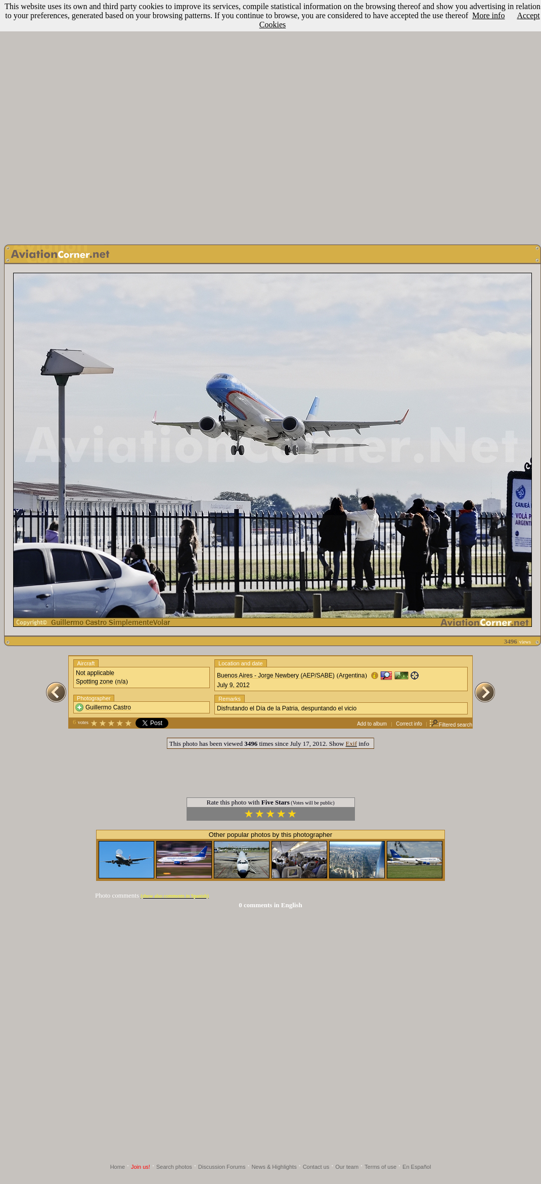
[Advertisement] (268, 119)
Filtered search (450, 725)
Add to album (372, 724)
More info (488, 15)
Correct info (409, 724)
